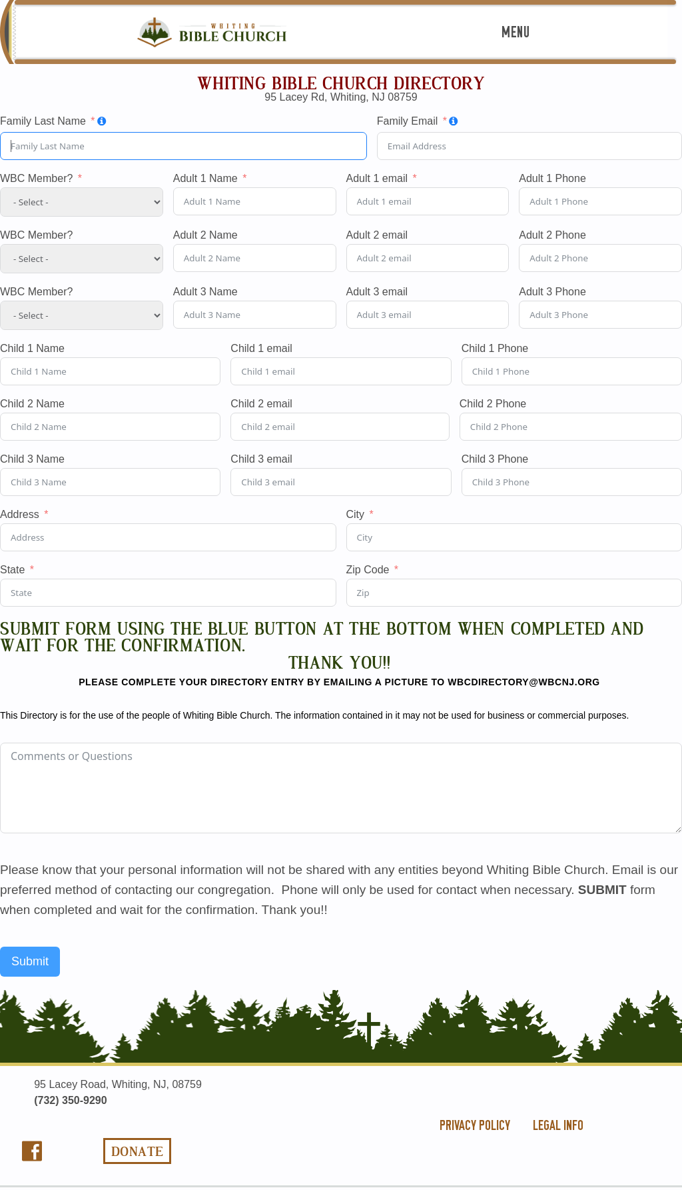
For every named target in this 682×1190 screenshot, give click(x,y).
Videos (341, 337)
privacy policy (475, 1125)
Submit (30, 961)
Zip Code (368, 570)
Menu (515, 32)
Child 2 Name (32, 404)
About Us (341, 114)
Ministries (341, 218)
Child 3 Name (32, 459)
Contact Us (341, 359)
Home (341, 70)
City (355, 514)
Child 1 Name (32, 348)
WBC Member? (36, 178)
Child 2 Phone (493, 404)
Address (19, 514)
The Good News (341, 92)
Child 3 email (261, 459)
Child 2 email (261, 404)
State (12, 570)
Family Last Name (43, 121)
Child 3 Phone (495, 459)
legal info (558, 1125)
